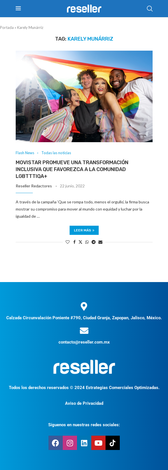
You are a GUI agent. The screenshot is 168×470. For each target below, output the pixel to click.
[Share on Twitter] (80, 241)
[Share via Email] (100, 241)
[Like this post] (68, 241)
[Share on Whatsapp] (87, 241)
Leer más (84, 230)
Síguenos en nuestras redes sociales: (84, 424)
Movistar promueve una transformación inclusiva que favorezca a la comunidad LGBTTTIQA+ (72, 169)
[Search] (150, 8)
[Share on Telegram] (94, 241)
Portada (7, 27)
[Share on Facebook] (74, 241)
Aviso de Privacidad (84, 403)
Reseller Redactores (34, 185)
